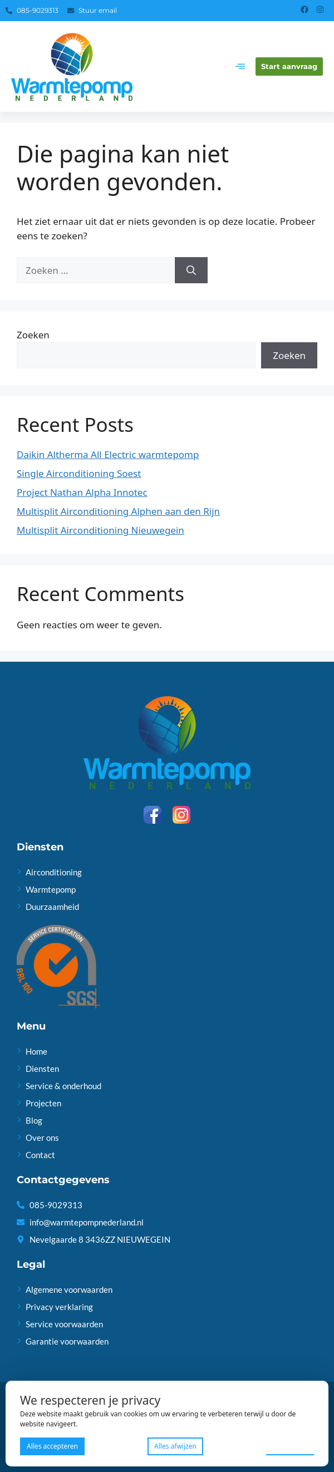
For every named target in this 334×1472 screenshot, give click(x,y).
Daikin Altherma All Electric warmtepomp (108, 454)
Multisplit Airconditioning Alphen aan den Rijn (118, 511)
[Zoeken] (191, 270)
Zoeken (33, 334)
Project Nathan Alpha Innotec (82, 492)
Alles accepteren (52, 1446)
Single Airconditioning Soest (79, 473)
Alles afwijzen (175, 1446)
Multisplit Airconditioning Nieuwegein (100, 530)
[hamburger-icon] (240, 66)
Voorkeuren (290, 1445)
